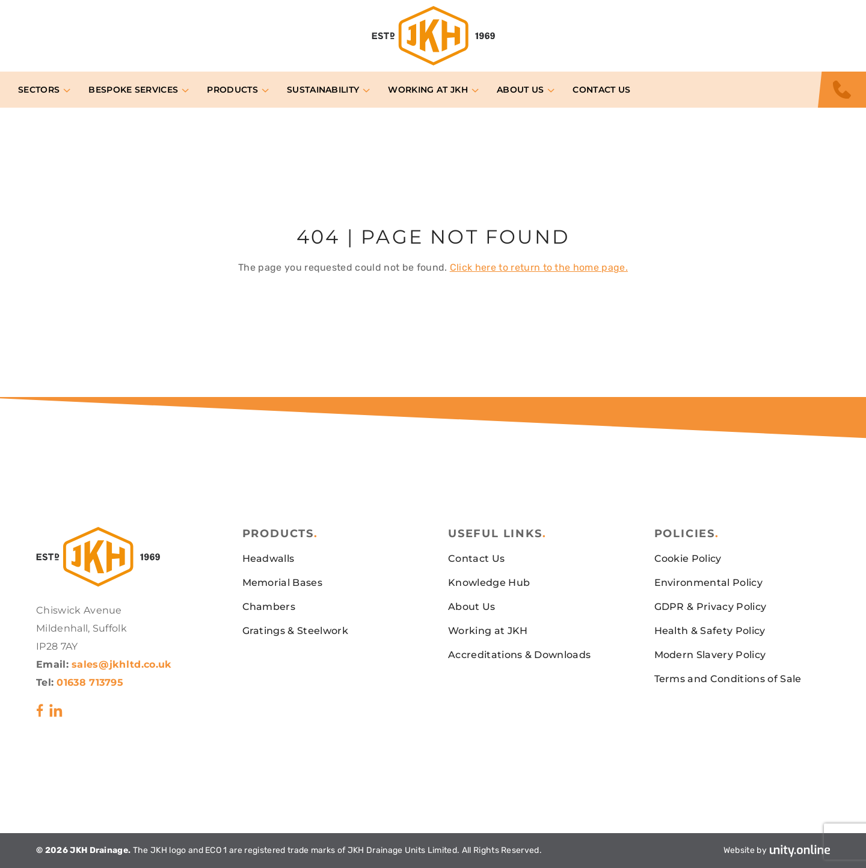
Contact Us (601, 89)
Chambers (269, 606)
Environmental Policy (708, 582)
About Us (520, 89)
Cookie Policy (688, 558)
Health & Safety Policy (710, 630)
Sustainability (323, 89)
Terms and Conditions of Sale (728, 679)
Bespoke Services (133, 89)
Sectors (39, 89)
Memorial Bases (282, 582)
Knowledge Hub (489, 582)
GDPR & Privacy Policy (710, 606)
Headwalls (268, 558)
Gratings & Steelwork (295, 630)
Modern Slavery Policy (710, 654)
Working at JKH (427, 89)
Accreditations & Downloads (519, 654)
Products (232, 89)
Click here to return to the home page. (539, 267)
